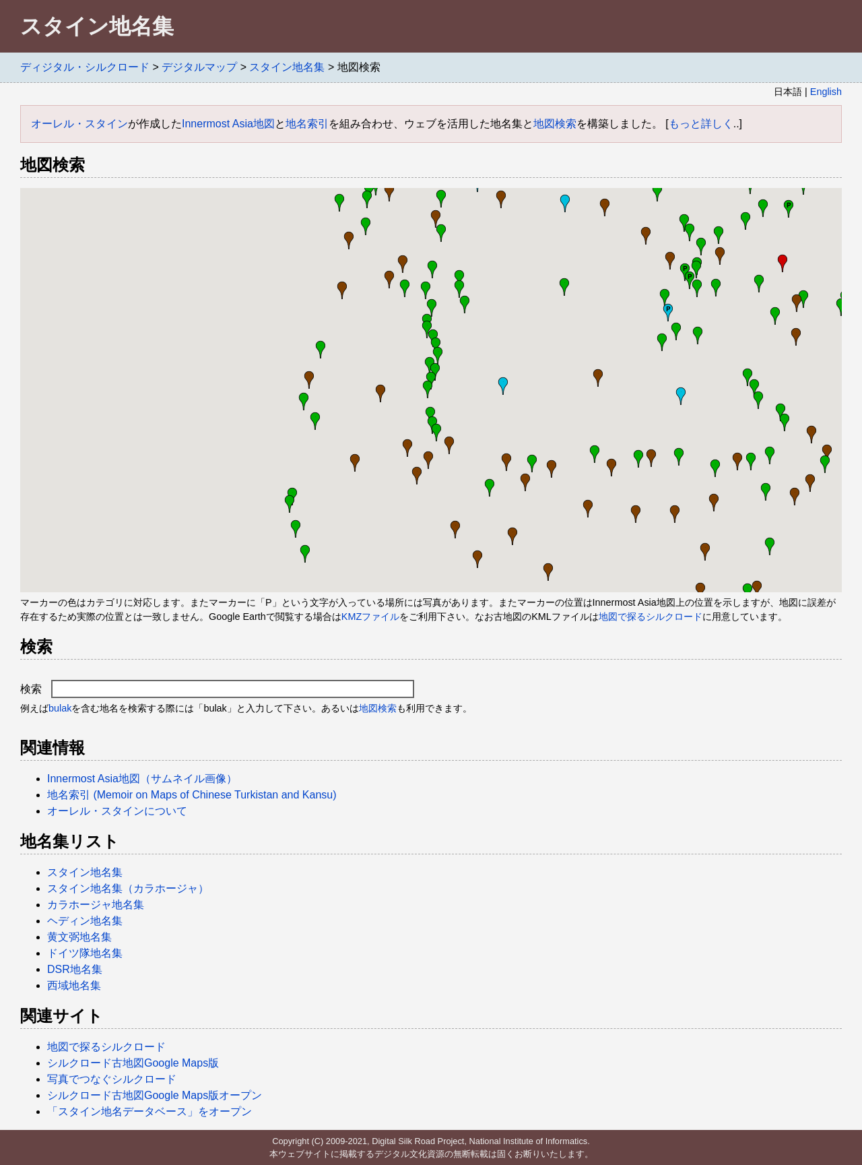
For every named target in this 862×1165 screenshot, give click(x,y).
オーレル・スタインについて (117, 811)
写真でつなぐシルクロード (111, 1079)
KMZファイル (370, 616)
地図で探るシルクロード (650, 616)
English (826, 91)
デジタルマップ (199, 67)
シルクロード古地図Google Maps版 (133, 1063)
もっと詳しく (701, 123)
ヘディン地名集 (85, 920)
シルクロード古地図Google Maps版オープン (154, 1095)
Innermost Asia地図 (228, 123)
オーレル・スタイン (79, 123)
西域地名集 (74, 985)
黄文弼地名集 (79, 937)
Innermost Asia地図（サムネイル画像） (142, 778)
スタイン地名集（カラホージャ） (128, 888)
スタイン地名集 (287, 67)
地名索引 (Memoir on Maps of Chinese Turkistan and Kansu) (192, 794)
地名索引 (307, 123)
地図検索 (554, 123)
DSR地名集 (74, 969)
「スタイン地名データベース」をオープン (149, 1111)
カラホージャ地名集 (95, 904)
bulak (59, 708)
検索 (217, 689)
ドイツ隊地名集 (85, 953)
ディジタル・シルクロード (85, 67)
